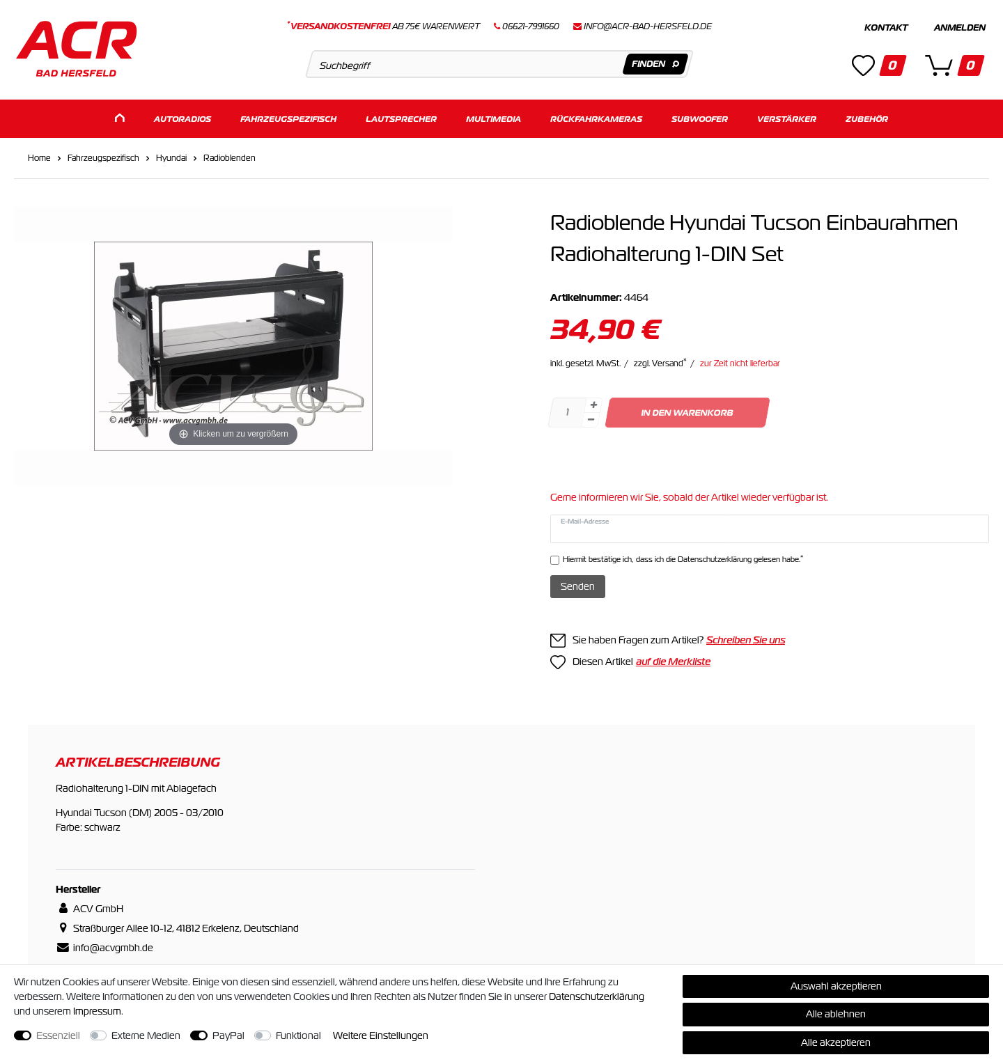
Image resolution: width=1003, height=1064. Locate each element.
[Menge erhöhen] (593, 403)
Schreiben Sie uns (745, 638)
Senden (578, 584)
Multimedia (493, 116)
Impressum (97, 1011)
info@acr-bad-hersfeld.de (648, 26)
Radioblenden (229, 156)
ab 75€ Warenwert (383, 26)
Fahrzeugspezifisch (288, 116)
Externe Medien (145, 1035)
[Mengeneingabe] (566, 410)
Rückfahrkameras (596, 116)
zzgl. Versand (660, 361)
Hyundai (171, 156)
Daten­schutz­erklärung (596, 996)
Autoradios (182, 116)
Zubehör (867, 116)
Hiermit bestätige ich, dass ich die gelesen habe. (683, 556)
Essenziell (58, 1035)
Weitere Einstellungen (380, 1035)
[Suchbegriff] (499, 64)
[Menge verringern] (590, 418)
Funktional (298, 1035)
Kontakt (886, 27)
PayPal (228, 1035)
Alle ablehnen (836, 1014)
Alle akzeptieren (836, 1042)
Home (39, 156)
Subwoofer (699, 116)
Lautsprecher (401, 116)
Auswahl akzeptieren (836, 986)
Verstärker (786, 116)
